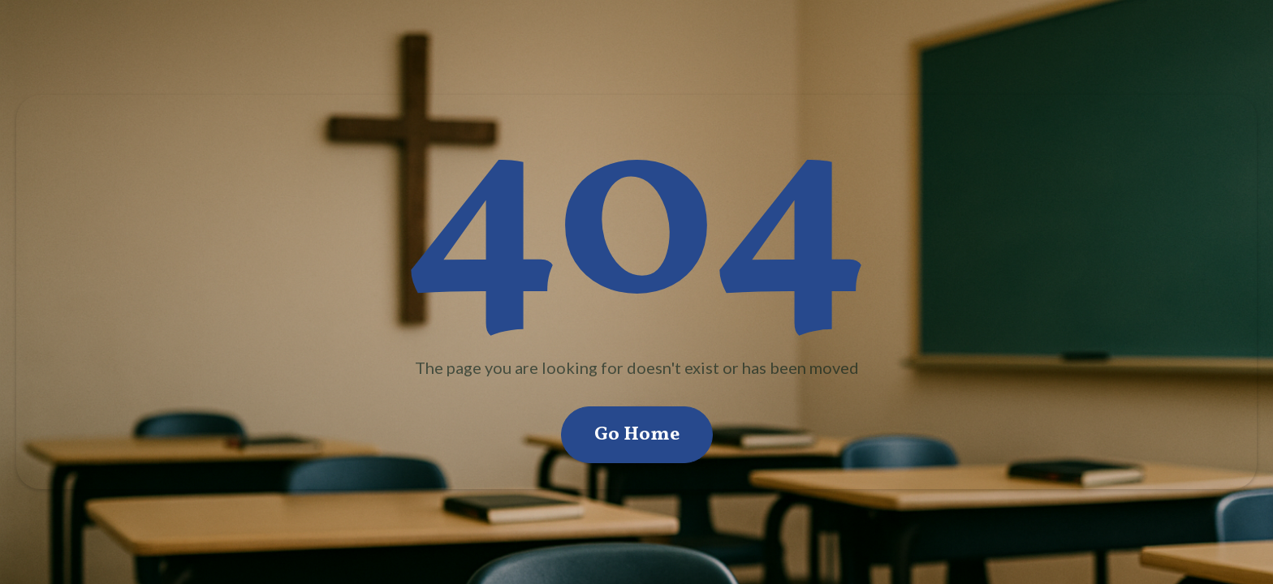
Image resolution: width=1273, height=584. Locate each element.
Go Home (637, 435)
